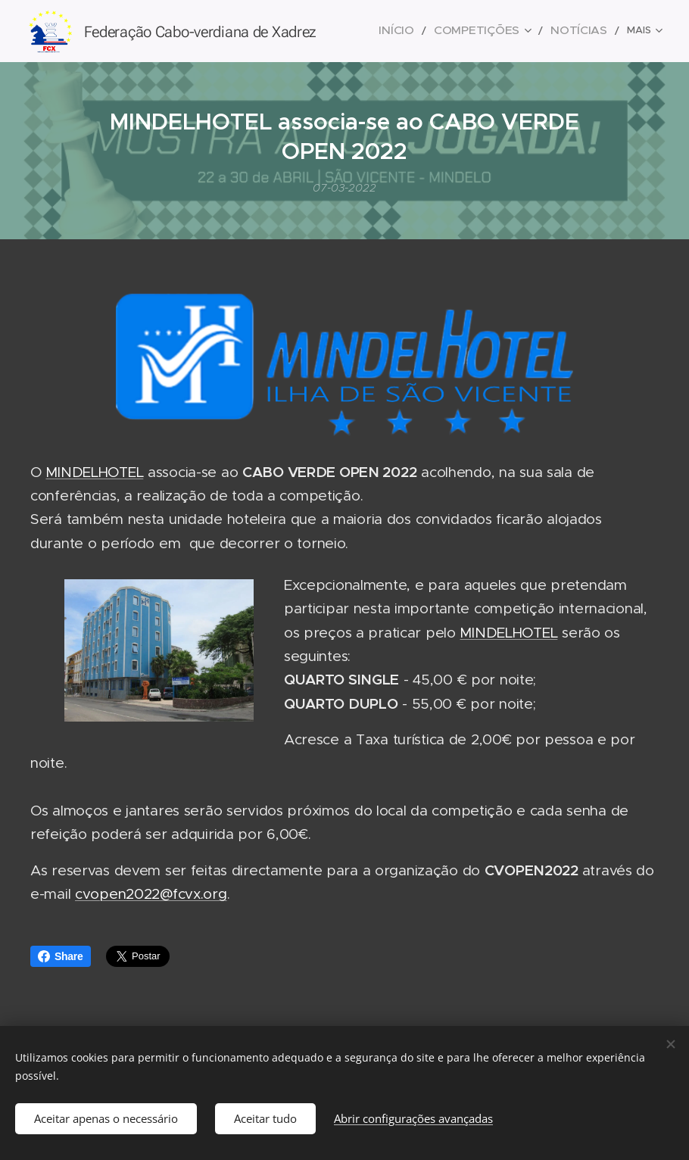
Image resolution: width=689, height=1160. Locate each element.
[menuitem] (425, 31)
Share (60, 956)
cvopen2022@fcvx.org (151, 894)
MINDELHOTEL (94, 472)
